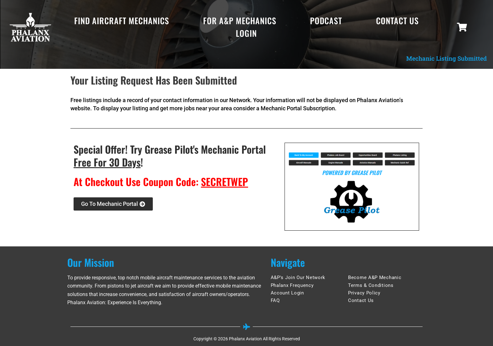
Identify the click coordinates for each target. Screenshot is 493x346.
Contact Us (397, 20)
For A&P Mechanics (239, 20)
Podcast (326, 20)
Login (246, 33)
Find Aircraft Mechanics (121, 20)
